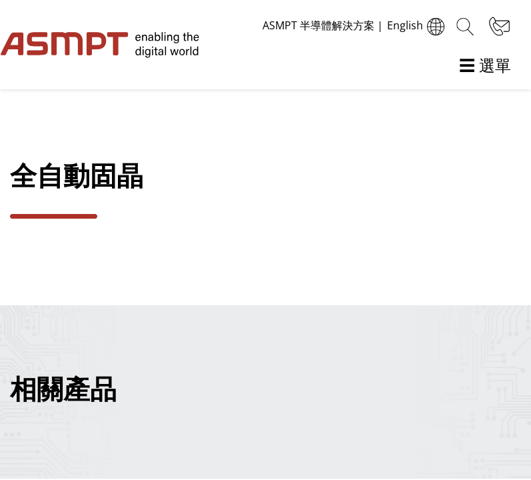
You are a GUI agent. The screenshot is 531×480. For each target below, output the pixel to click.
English (417, 26)
